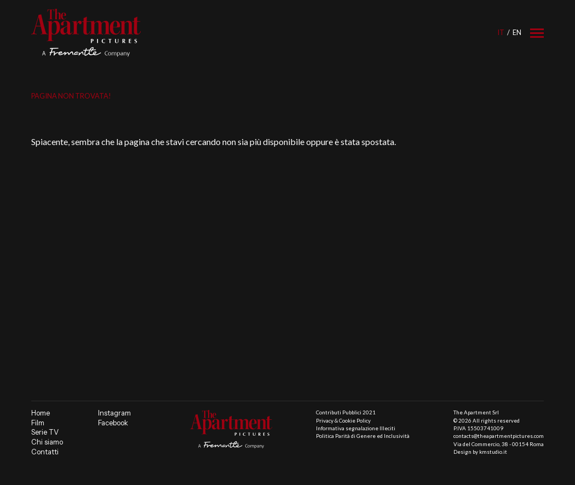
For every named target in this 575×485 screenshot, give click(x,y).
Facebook (113, 423)
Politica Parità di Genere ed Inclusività (363, 436)
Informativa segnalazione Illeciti (355, 428)
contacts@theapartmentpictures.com (498, 436)
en (517, 32)
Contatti (45, 452)
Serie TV (45, 432)
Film (37, 423)
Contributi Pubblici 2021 (346, 412)
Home (40, 413)
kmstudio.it (493, 452)
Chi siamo (47, 442)
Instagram (114, 413)
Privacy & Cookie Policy (343, 421)
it (500, 32)
